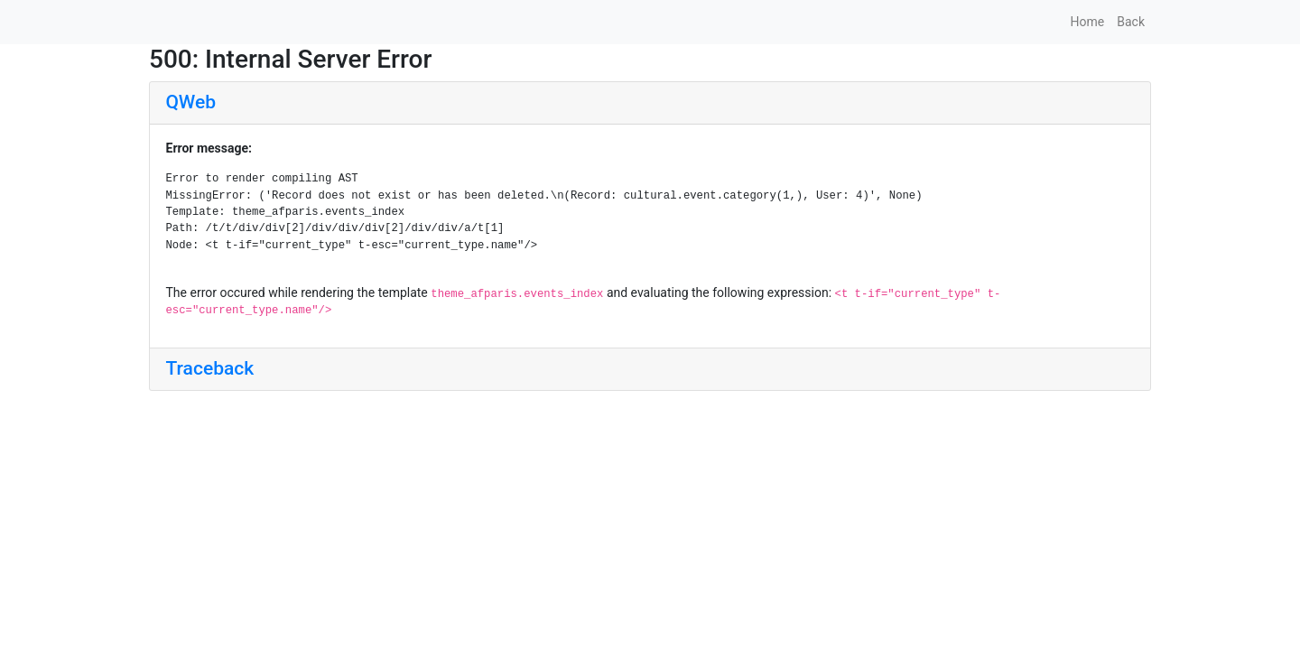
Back (1131, 21)
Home (1088, 21)
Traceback (210, 368)
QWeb (191, 102)
